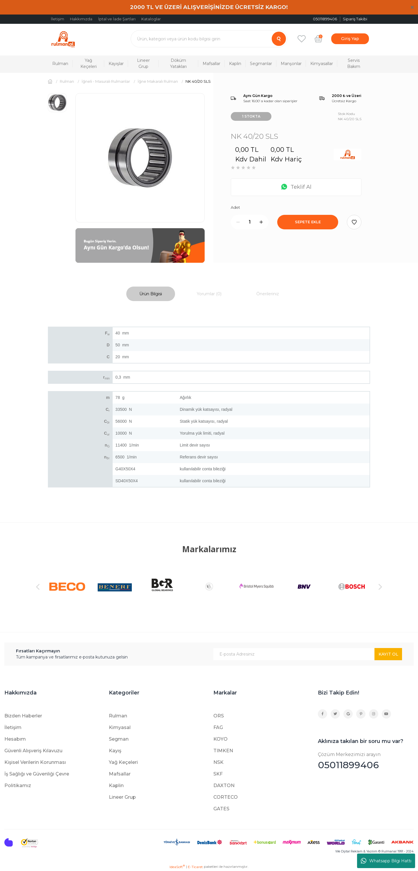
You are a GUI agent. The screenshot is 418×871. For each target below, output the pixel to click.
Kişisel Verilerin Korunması (35, 762)
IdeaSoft (177, 866)
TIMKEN (223, 750)
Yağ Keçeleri (123, 762)
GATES (221, 808)
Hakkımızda (81, 19)
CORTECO (225, 797)
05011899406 (366, 761)
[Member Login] (350, 38)
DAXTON (224, 785)
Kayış (115, 750)
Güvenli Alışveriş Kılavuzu (33, 750)
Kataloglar (151, 19)
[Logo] (63, 39)
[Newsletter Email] (307, 654)
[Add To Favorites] (354, 222)
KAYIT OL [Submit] (388, 654)
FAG (218, 727)
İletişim (57, 19)
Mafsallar (120, 774)
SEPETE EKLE (308, 221)
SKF (218, 774)
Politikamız (17, 785)
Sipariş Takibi (355, 19)
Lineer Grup (122, 797)
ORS (218, 716)
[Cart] (318, 39)
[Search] (209, 38)
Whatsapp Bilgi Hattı (386, 861)
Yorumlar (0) (209, 293)
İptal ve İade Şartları (117, 19)
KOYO (220, 739)
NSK (218, 762)
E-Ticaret (195, 867)
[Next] (380, 586)
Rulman (118, 716)
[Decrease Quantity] (238, 222)
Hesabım (15, 739)
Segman (119, 739)
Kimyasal (120, 727)
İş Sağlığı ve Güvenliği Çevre (36, 774)
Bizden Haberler (23, 716)
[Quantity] (249, 222)
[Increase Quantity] (261, 222)
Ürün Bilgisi (150, 293)
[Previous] (37, 586)
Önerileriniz (267, 293)
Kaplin (116, 785)
